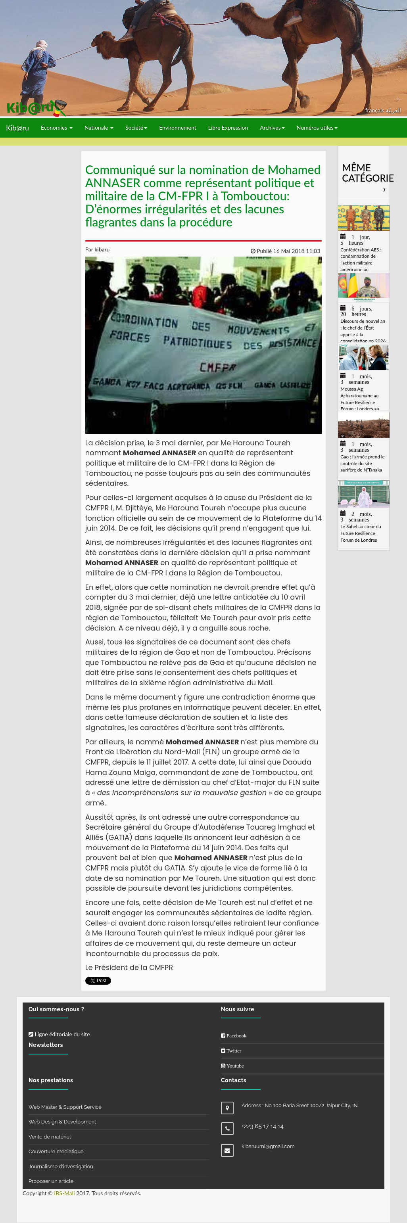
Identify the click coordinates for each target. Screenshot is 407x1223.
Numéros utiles (317, 127)
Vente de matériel (50, 1137)
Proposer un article (51, 1181)
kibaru (101, 249)
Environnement (177, 127)
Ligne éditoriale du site (59, 1034)
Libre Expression (228, 127)
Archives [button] (272, 127)
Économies (57, 127)
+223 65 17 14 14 (263, 1126)
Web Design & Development (62, 1122)
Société (136, 127)
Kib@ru (17, 127)
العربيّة (393, 110)
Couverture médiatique (56, 1151)
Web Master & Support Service (65, 1107)
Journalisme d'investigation (61, 1166)
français (375, 110)
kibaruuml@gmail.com (268, 1146)
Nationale (98, 127)
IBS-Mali (64, 1193)
